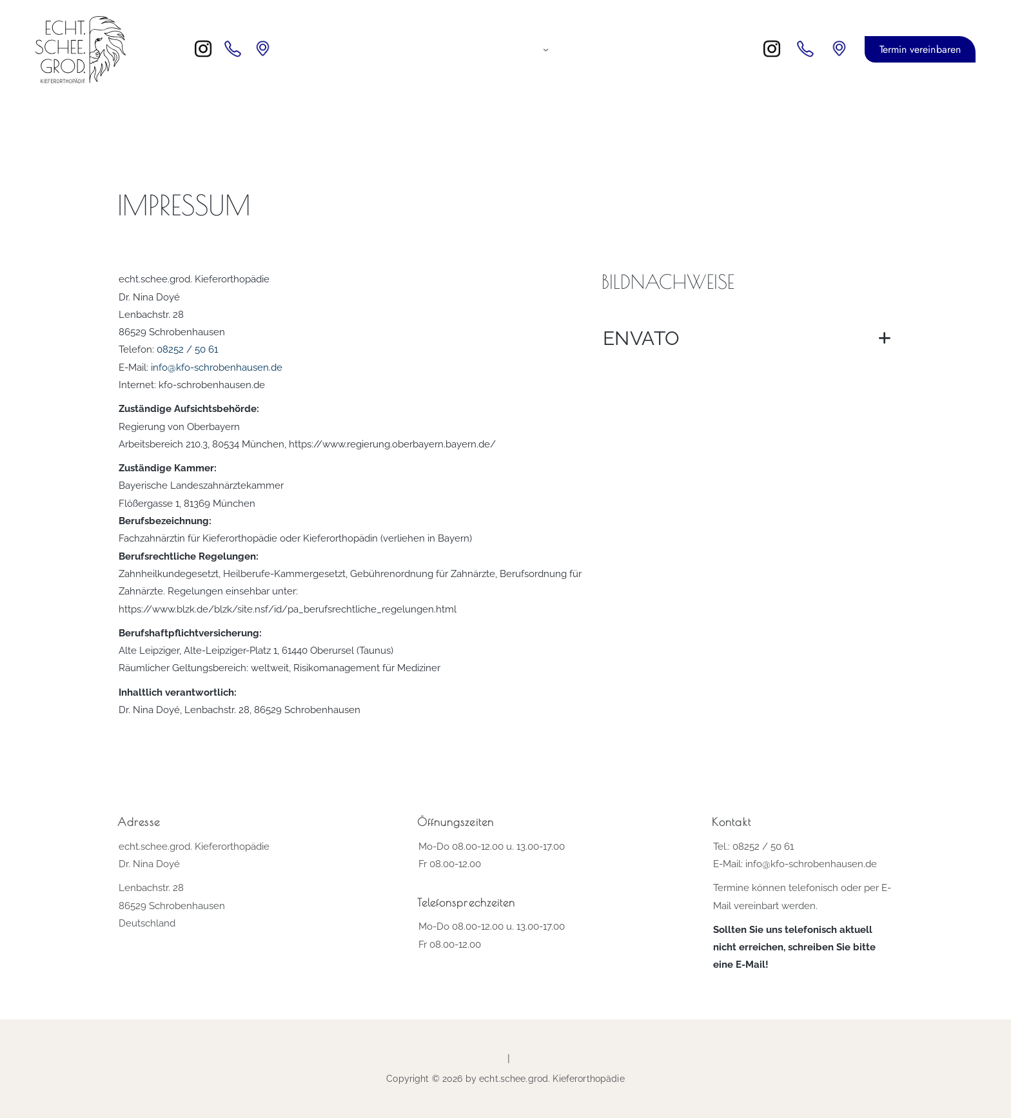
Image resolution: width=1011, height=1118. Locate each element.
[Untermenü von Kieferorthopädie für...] (546, 49)
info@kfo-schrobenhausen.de (216, 367)
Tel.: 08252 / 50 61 (753, 846)
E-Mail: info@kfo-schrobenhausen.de (795, 864)
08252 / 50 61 (187, 349)
